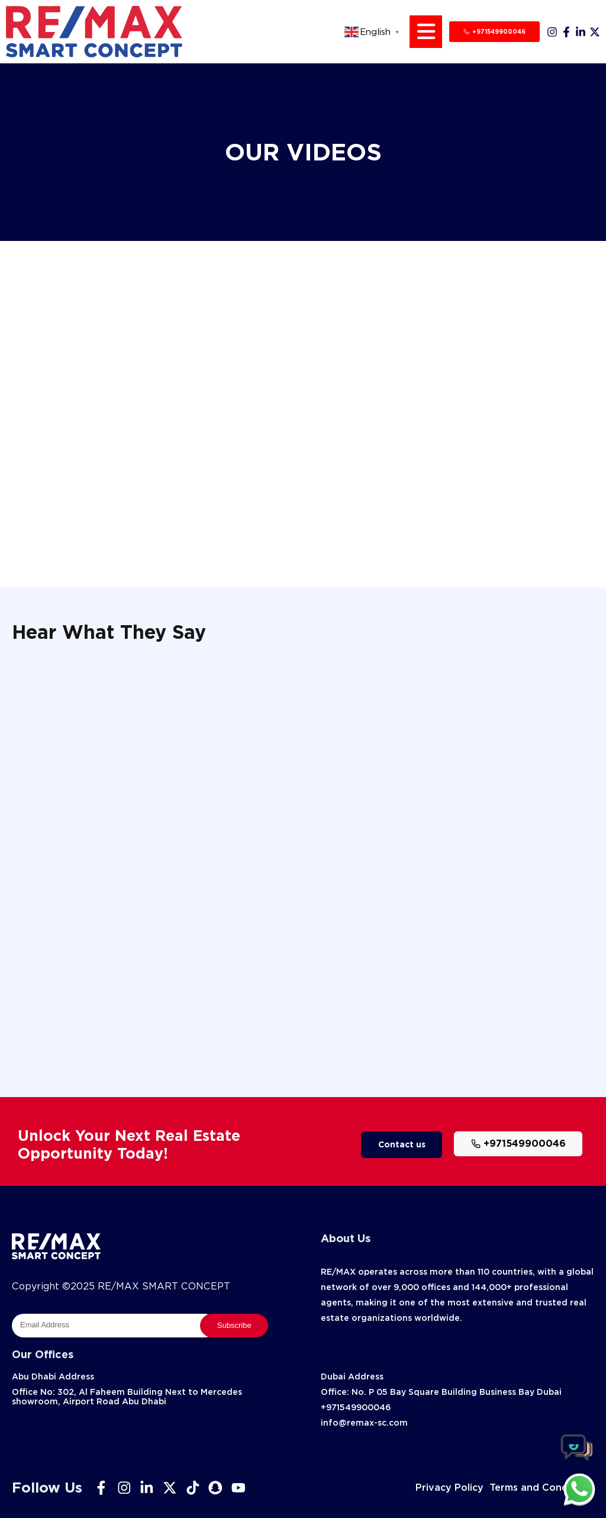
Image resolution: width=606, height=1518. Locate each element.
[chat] (579, 1489)
